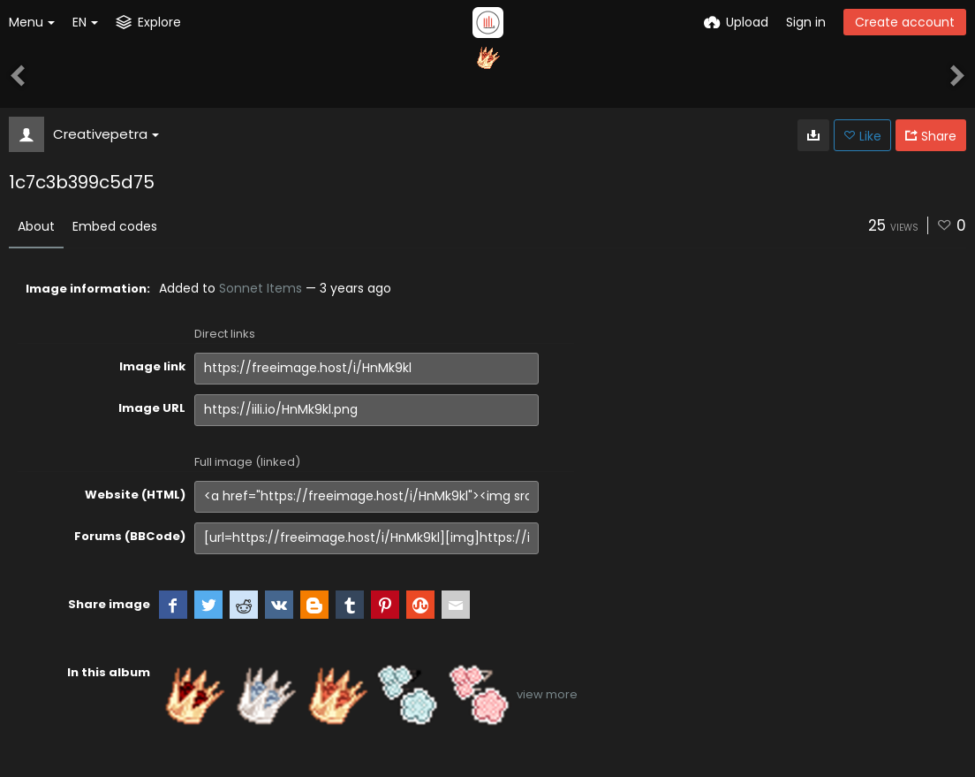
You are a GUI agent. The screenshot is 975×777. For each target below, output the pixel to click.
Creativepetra (106, 134)
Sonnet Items (260, 288)
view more (547, 694)
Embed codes (114, 226)
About (36, 226)
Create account (905, 22)
